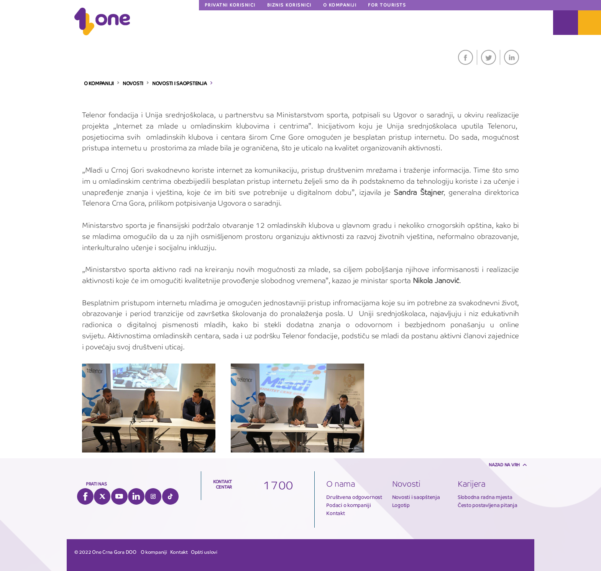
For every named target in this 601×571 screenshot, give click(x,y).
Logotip (401, 505)
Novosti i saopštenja (416, 497)
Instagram (153, 496)
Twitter (488, 57)
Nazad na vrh (504, 464)
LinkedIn (511, 57)
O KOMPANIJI (99, 84)
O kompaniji (154, 552)
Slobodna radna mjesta (485, 497)
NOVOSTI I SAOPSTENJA (179, 84)
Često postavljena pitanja (487, 505)
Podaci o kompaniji (348, 505)
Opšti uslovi (204, 552)
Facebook (465, 57)
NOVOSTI (133, 84)
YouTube (119, 496)
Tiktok (170, 496)
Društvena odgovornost (354, 497)
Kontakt (335, 513)
